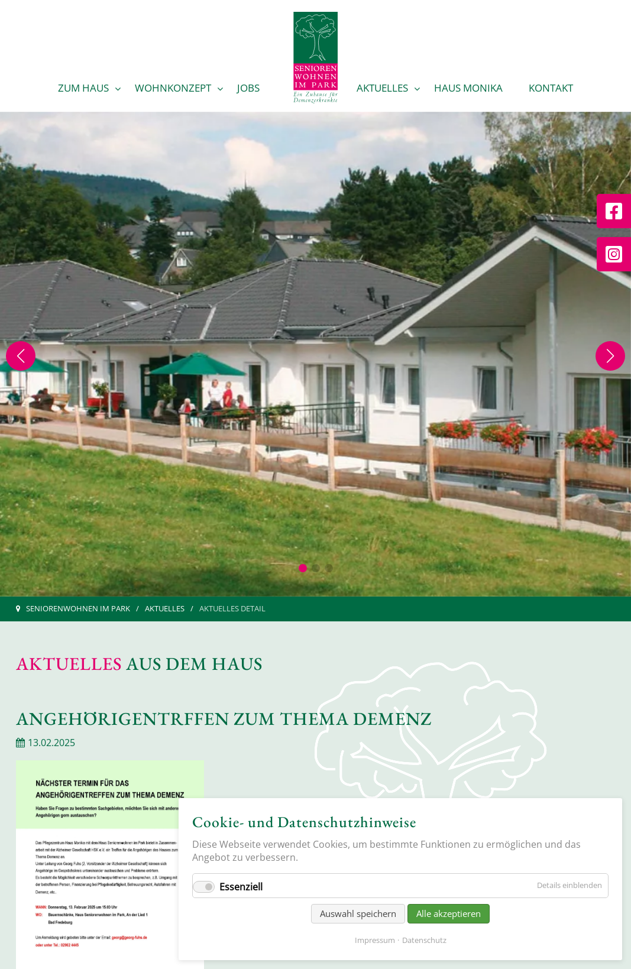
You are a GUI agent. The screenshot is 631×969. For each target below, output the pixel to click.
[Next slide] (610, 356)
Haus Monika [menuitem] (468, 88)
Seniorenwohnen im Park (78, 608)
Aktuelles (165, 608)
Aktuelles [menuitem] (382, 88)
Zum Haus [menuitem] (83, 88)
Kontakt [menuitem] (551, 88)
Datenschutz (424, 940)
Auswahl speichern (358, 913)
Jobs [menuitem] (248, 88)
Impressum (375, 940)
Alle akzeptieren (448, 913)
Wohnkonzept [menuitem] (173, 88)
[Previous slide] (20, 356)
